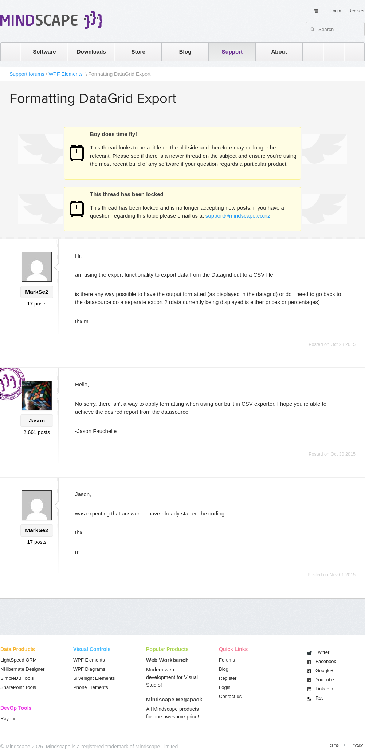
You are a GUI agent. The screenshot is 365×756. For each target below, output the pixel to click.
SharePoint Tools (18, 687)
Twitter (322, 652)
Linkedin (324, 688)
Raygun (8, 718)
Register (356, 10)
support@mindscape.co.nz (237, 216)
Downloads (91, 51)
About (279, 51)
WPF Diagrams (89, 669)
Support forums (26, 74)
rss (309, 51)
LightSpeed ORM (18, 660)
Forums (227, 660)
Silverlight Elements (94, 678)
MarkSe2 (36, 292)
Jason (37, 420)
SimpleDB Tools (17, 678)
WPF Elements (66, 74)
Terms (333, 745)
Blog (185, 51)
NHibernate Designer (22, 669)
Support (232, 51)
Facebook (325, 661)
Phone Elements (90, 687)
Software (44, 51)
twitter (330, 51)
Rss (319, 698)
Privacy (356, 745)
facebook (350, 51)
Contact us (230, 696)
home (7, 51)
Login (335, 10)
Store (138, 51)
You (324, 679)
